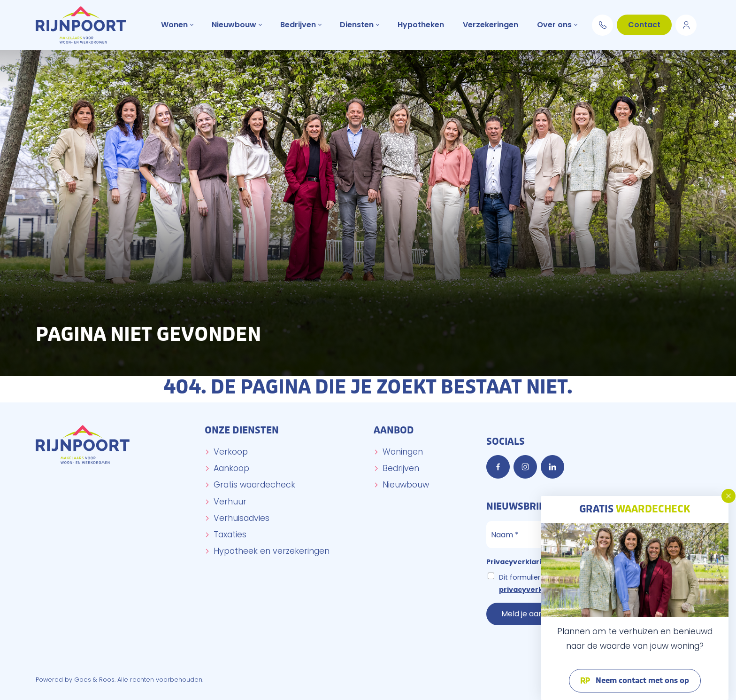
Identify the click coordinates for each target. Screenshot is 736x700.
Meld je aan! (523, 613)
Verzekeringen (490, 24)
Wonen (174, 24)
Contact (644, 24)
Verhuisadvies (241, 518)
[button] (728, 496)
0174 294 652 (602, 23)
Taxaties (230, 534)
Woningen (403, 451)
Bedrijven (298, 24)
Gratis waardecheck (254, 484)
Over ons (554, 24)
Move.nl (686, 23)
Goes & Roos (94, 680)
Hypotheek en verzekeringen (272, 551)
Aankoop (231, 468)
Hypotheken (421, 24)
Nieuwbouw (234, 24)
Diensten (357, 24)
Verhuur (230, 501)
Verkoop (231, 451)
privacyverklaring (531, 589)
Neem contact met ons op (641, 680)
